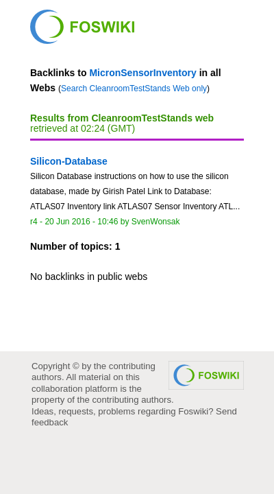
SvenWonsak (156, 221)
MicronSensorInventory (142, 72)
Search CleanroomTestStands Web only (134, 88)
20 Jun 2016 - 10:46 (81, 221)
